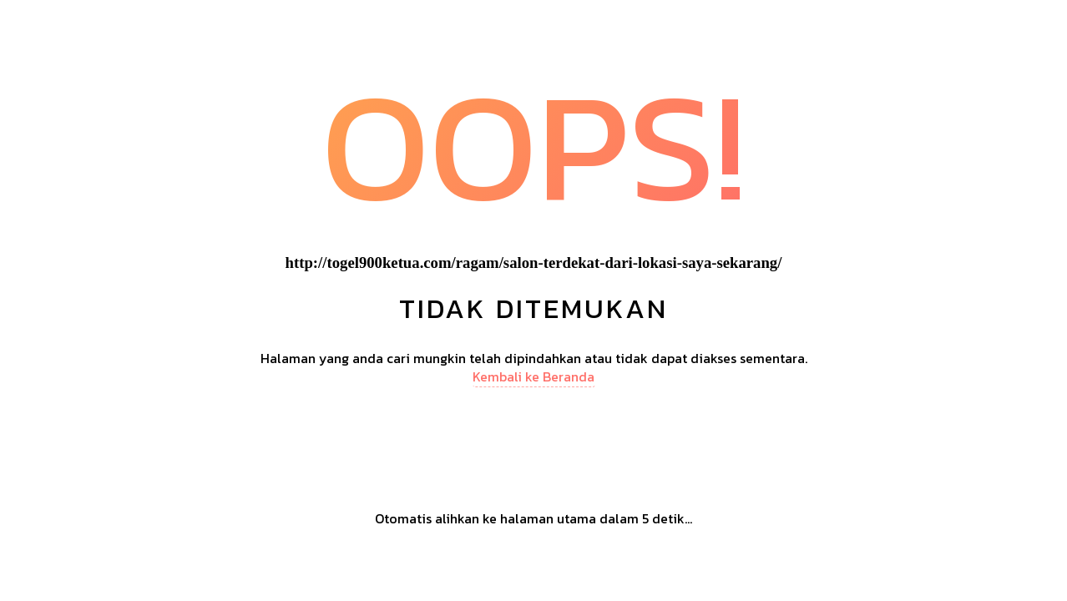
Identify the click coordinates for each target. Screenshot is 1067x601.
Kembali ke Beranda (533, 376)
